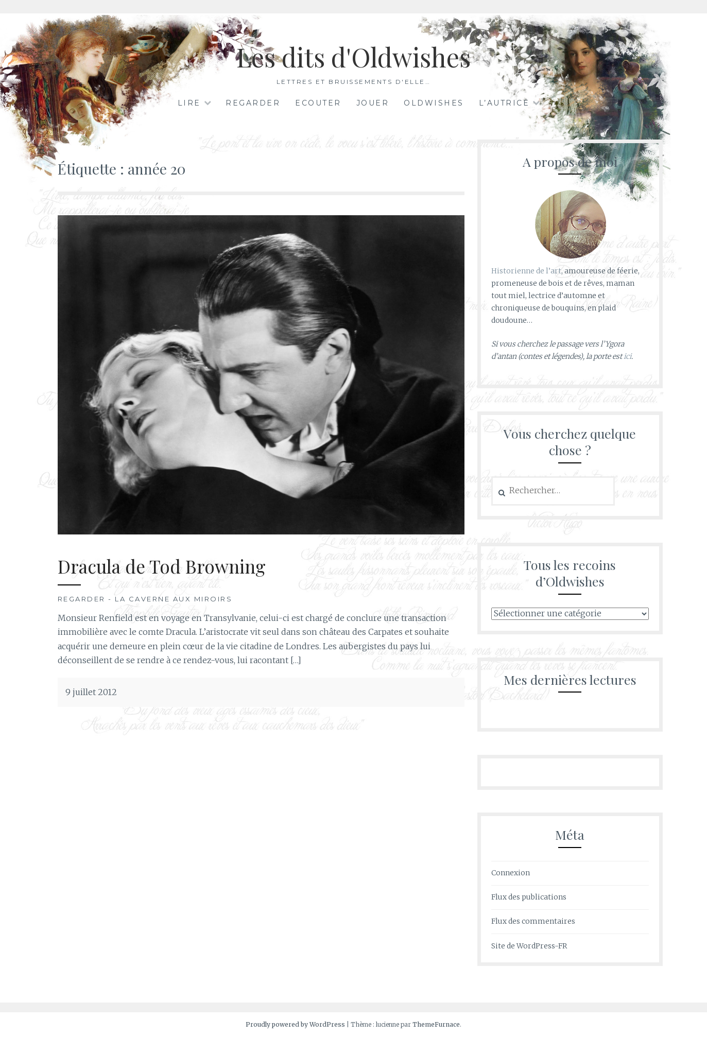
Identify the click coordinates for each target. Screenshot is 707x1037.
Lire (189, 103)
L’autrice (504, 103)
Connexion (510, 872)
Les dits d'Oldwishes (353, 57)
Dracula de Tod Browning (162, 566)
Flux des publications (528, 897)
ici (627, 356)
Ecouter (318, 103)
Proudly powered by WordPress (295, 1024)
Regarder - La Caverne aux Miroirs (145, 599)
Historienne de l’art (526, 270)
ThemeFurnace (436, 1024)
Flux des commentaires (533, 921)
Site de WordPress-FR (529, 945)
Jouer (372, 103)
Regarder (253, 103)
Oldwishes (434, 103)
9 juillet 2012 (91, 692)
